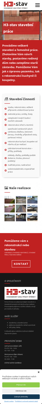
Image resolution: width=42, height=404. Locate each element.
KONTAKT (21, 264)
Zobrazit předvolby (21, 397)
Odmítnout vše (21, 391)
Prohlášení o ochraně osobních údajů (26, 401)
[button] (39, 372)
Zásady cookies (9, 401)
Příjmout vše (21, 385)
